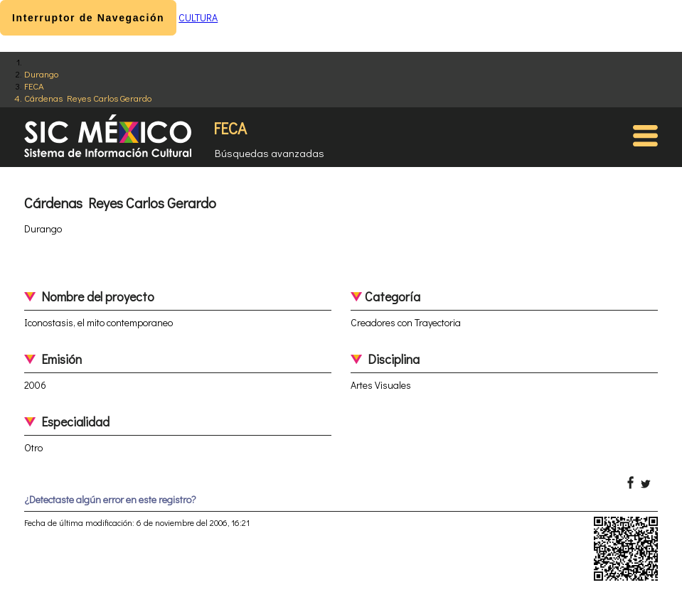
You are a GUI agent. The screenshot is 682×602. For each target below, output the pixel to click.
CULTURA (198, 17)
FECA (34, 86)
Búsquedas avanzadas (269, 153)
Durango (41, 74)
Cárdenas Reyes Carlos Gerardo (87, 98)
